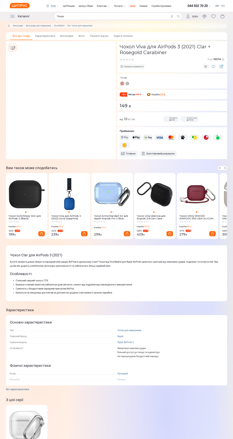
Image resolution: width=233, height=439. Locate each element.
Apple (120, 336)
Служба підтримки (161, 6)
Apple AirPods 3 (125, 342)
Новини (144, 6)
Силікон (121, 379)
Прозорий (122, 373)
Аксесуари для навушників (38, 26)
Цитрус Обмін (86, 6)
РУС (223, 6)
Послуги (120, 6)
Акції (133, 6)
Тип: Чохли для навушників (79, 26)
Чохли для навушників (129, 330)
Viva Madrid (59, 26)
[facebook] (10, 130)
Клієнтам (103, 6)
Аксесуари (18, 26)
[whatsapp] (23, 130)
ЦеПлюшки (69, 6)
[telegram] (17, 130)
